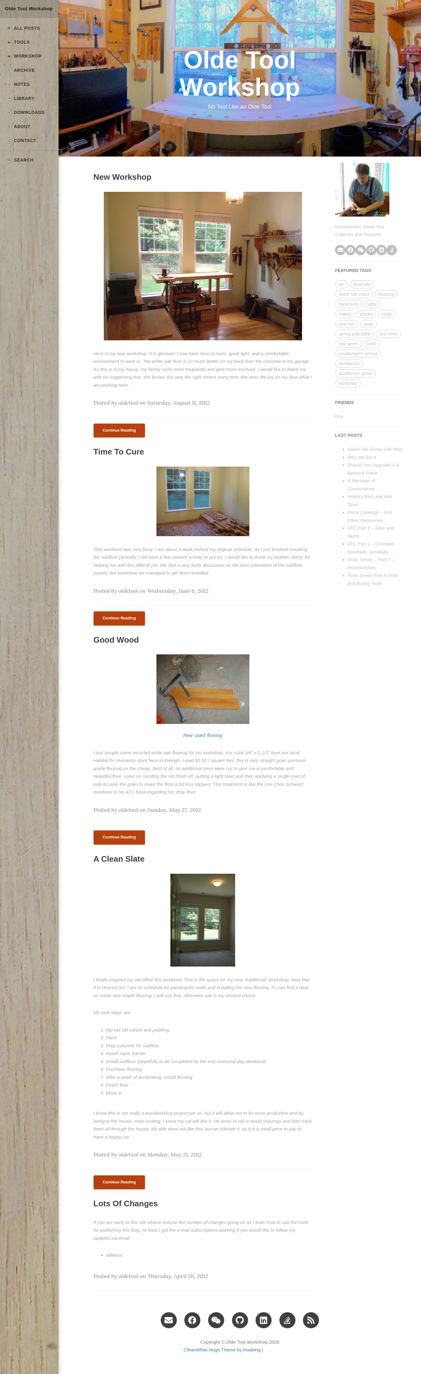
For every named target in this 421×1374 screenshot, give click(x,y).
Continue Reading (119, 430)
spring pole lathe (355, 333)
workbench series (356, 373)
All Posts (23, 28)
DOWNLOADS (26, 112)
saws (368, 323)
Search (20, 160)
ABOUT (18, 126)
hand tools (349, 304)
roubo (386, 314)
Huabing (252, 1349)
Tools (18, 42)
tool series (349, 343)
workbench (349, 363)
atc (342, 284)
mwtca (345, 314)
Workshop (24, 56)
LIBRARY (20, 98)
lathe (372, 304)
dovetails (361, 284)
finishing (386, 294)
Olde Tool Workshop (29, 8)
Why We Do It (362, 457)
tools (371, 343)
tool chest (388, 333)
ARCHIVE (21, 70)
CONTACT (21, 140)
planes (366, 314)
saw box (347, 323)
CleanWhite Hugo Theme (210, 1349)
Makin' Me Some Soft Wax (375, 449)
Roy (339, 416)
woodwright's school (358, 353)
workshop (348, 383)
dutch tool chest (354, 294)
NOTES (18, 84)
